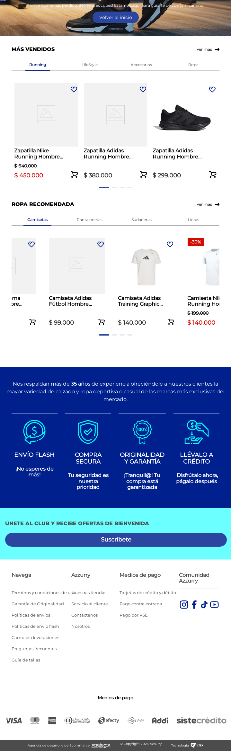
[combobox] (115, 51)
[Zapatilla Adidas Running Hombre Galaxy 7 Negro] (141, 170)
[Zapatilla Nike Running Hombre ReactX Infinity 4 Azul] (37, 170)
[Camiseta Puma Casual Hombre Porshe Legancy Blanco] (37, 308)
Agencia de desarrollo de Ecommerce (59, 745)
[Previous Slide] (5, 6)
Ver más (204, 96)
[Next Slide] (225, 6)
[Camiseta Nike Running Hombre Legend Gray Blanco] (193, 308)
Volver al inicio (115, 65)
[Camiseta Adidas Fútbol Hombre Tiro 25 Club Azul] (89, 308)
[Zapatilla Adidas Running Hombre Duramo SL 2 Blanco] (89, 170)
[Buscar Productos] (219, 51)
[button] (58, 201)
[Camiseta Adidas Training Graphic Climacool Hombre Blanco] (141, 308)
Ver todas (120, 22)
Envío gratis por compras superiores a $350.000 (115, 6)
